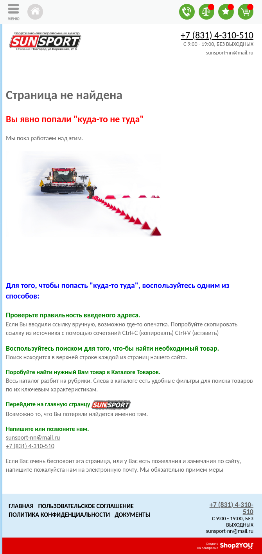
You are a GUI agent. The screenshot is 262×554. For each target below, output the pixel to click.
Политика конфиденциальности (59, 514)
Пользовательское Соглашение (85, 506)
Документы (133, 514)
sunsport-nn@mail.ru (33, 437)
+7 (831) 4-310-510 (217, 35)
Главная (21, 506)
